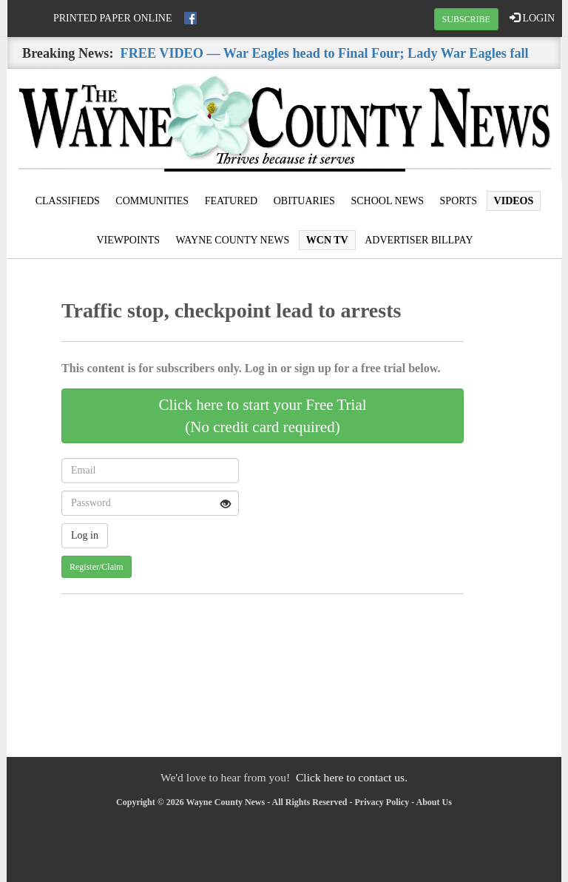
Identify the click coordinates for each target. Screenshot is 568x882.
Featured (231, 200)
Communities (152, 200)
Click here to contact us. (352, 777)
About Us (434, 802)
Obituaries (304, 200)
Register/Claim (97, 567)
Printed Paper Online (112, 18)
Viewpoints (128, 240)
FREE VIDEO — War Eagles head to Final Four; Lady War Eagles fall (325, 53)
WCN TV (327, 240)
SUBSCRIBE (466, 19)
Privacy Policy (382, 802)
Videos (514, 200)
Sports (459, 200)
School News (387, 200)
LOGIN (532, 18)
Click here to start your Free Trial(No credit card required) (262, 416)
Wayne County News (233, 240)
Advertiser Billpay (419, 240)
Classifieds (68, 200)
